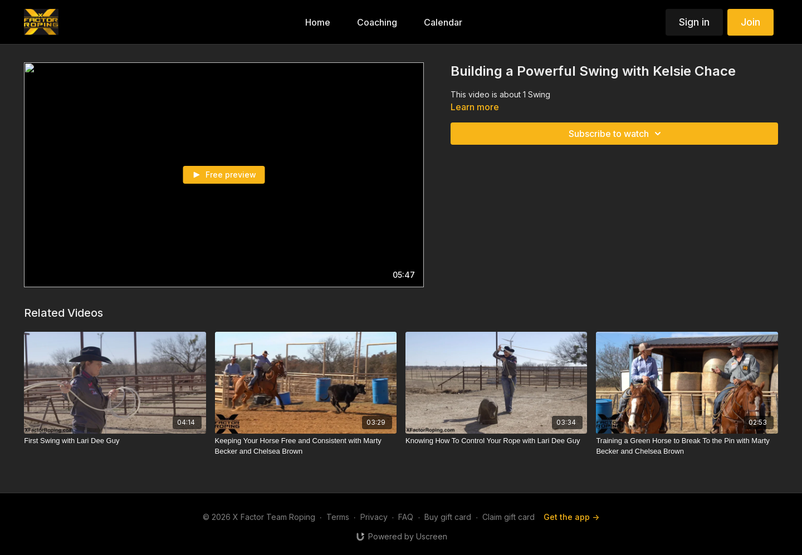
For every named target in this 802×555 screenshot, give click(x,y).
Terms (337, 517)
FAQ (405, 517)
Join (750, 22)
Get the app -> (571, 517)
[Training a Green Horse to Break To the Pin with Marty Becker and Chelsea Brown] (686, 446)
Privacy (374, 517)
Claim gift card (508, 517)
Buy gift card (447, 517)
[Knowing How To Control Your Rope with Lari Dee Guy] (496, 440)
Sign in (694, 22)
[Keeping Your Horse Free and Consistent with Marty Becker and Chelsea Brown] (306, 446)
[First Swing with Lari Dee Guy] (115, 440)
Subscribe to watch (616, 133)
